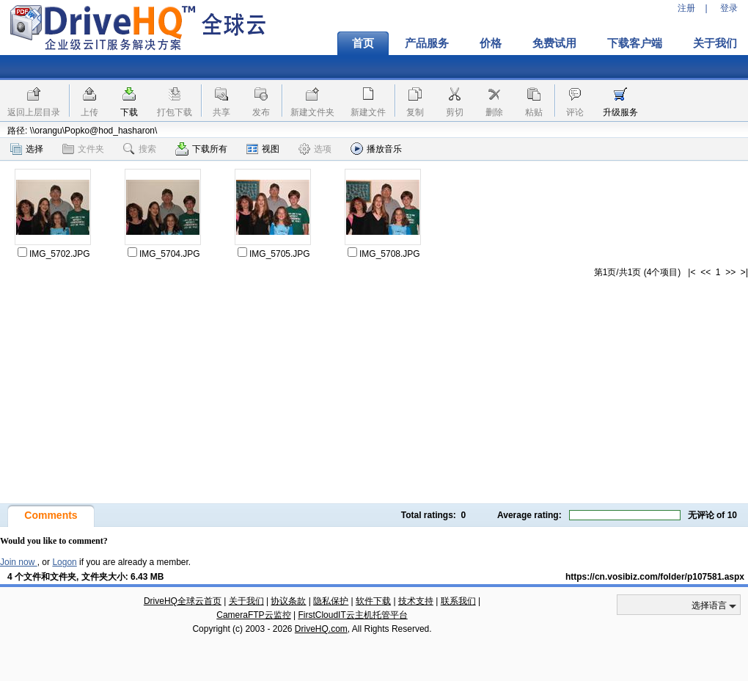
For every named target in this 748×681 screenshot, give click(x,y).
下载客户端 (634, 43)
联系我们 (458, 601)
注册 (686, 8)
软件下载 (373, 601)
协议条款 (288, 601)
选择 (26, 149)
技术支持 (415, 601)
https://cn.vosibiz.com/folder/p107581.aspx (654, 577)
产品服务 (427, 43)
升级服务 (620, 112)
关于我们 (246, 601)
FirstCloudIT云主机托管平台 (352, 615)
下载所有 (201, 149)
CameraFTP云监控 (253, 615)
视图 (262, 149)
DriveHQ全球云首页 (182, 601)
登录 (729, 8)
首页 (363, 43)
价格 (491, 43)
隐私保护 (330, 601)
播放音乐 (376, 148)
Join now (18, 562)
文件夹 (83, 149)
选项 (314, 149)
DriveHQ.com (321, 629)
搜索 (139, 149)
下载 (129, 112)
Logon (64, 562)
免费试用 (554, 43)
